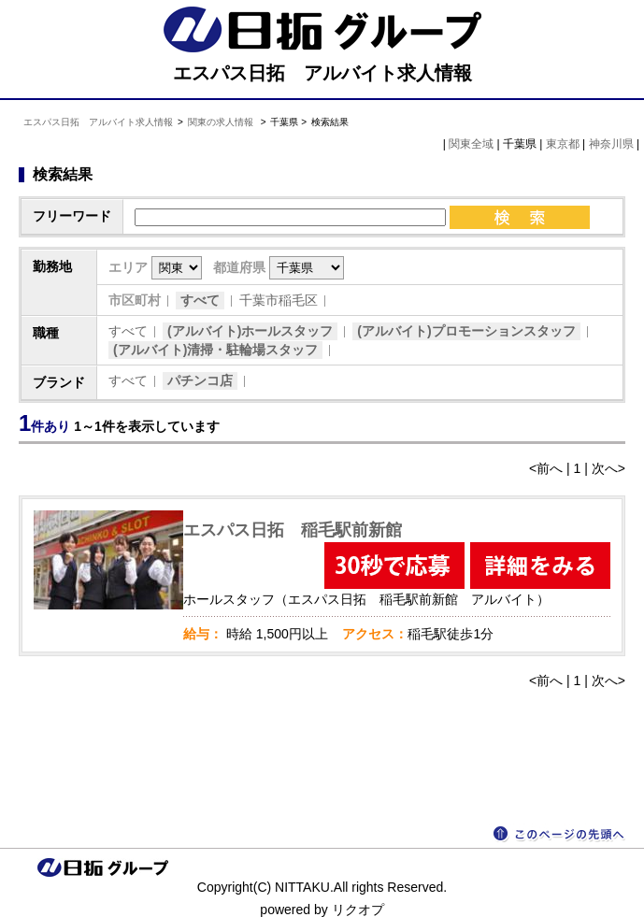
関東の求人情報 (222, 122)
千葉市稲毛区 (278, 300)
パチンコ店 (200, 380)
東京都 (563, 143)
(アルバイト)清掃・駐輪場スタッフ (215, 349)
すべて (200, 300)
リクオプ (358, 909)
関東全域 (471, 143)
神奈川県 (611, 143)
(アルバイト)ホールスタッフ (250, 330)
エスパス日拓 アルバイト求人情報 (98, 122)
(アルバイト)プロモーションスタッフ (466, 330)
